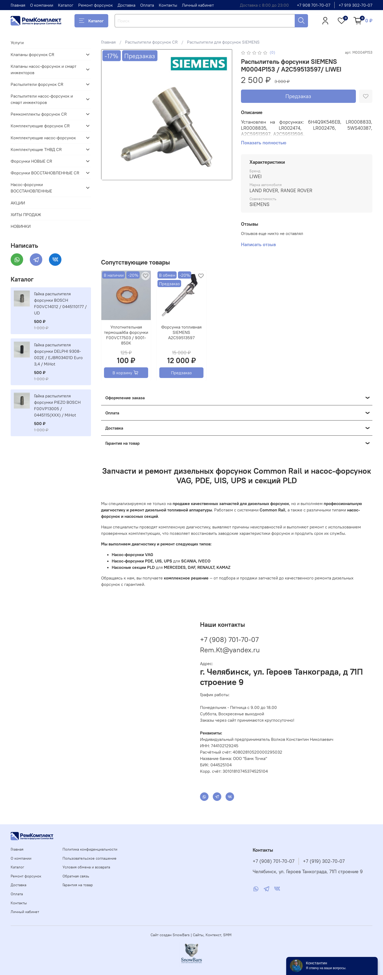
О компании (41, 5)
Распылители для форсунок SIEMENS (223, 42)
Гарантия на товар (78, 884)
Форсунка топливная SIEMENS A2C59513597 (181, 332)
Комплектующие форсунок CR (40, 125)
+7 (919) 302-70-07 (324, 861)
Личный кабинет (198, 5)
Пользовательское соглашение (89, 858)
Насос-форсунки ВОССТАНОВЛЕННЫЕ (31, 188)
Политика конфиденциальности (90, 849)
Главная (18, 5)
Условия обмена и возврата (86, 867)
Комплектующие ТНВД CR (36, 149)
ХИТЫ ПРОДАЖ (26, 214)
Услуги (17, 42)
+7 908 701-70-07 (313, 5)
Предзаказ (298, 96)
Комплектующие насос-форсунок (43, 137)
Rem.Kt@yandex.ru (230, 649)
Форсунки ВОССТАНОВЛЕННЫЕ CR (45, 172)
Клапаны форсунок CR (32, 54)
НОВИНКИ (21, 226)
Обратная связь (76, 876)
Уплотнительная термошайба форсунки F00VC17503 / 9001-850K (126, 335)
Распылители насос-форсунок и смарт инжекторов (42, 99)
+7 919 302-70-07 (355, 5)
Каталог (65, 5)
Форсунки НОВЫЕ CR (31, 161)
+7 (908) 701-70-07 (229, 639)
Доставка (126, 5)
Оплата (147, 5)
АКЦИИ (18, 202)
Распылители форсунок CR (151, 42)
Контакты (168, 5)
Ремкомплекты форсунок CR (39, 114)
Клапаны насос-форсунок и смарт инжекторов (43, 69)
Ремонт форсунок (95, 5)
